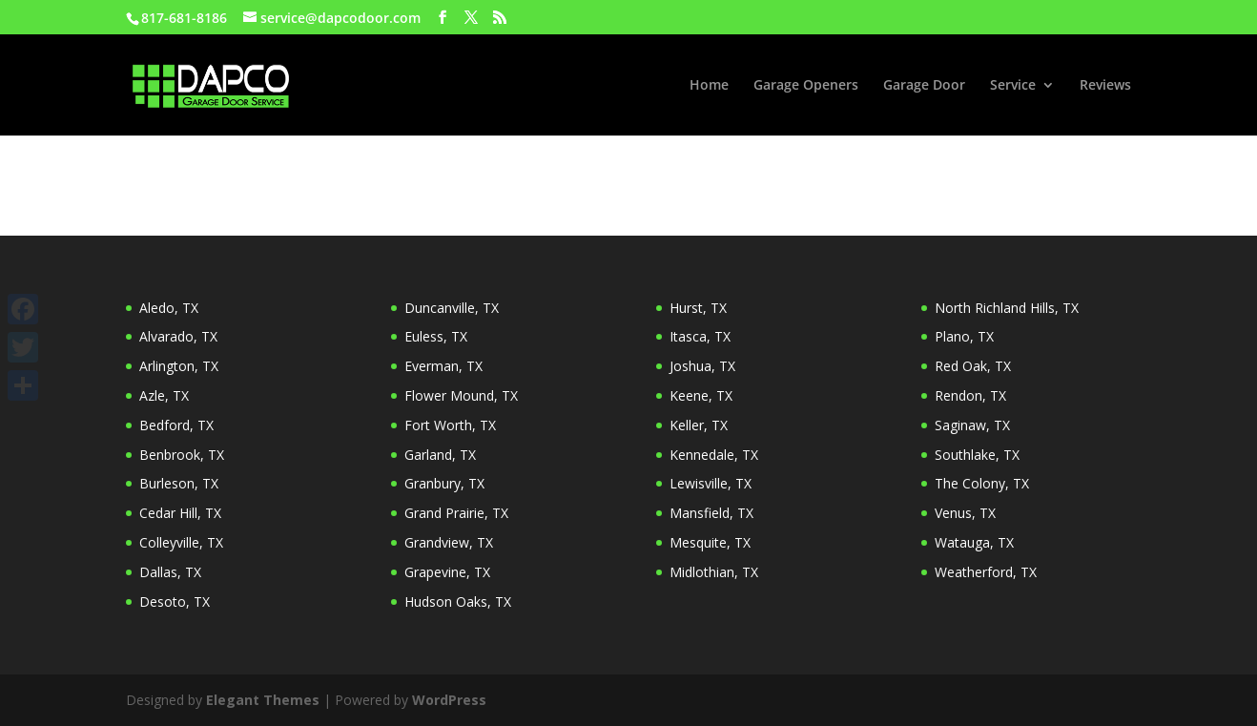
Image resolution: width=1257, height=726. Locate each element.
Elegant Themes (262, 700)
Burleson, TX (178, 483)
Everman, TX (443, 366)
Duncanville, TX (451, 308)
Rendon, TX (970, 395)
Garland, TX (440, 455)
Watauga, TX (974, 542)
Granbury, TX (444, 483)
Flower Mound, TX (461, 395)
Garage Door (924, 85)
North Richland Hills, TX (1007, 308)
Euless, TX (435, 336)
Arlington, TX (178, 366)
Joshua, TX (702, 366)
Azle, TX (164, 395)
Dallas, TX (170, 572)
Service (1013, 85)
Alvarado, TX (178, 336)
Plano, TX (964, 336)
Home (709, 85)
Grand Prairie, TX (456, 513)
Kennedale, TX (714, 455)
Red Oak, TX (973, 366)
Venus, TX (965, 513)
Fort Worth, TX (450, 425)
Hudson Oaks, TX (457, 601)
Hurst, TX (698, 308)
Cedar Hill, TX (180, 513)
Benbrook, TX (181, 455)
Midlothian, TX (714, 572)
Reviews (1105, 85)
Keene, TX (701, 395)
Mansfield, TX (711, 513)
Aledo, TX (168, 308)
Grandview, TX (448, 542)
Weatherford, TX (986, 572)
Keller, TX (699, 425)
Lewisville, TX (711, 483)
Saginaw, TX (972, 425)
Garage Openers (805, 85)
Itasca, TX (700, 336)
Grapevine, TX (447, 572)
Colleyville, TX (181, 542)
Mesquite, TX (710, 542)
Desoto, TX (174, 601)
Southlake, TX (977, 455)
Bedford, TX (176, 425)
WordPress (449, 700)
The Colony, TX (982, 483)
